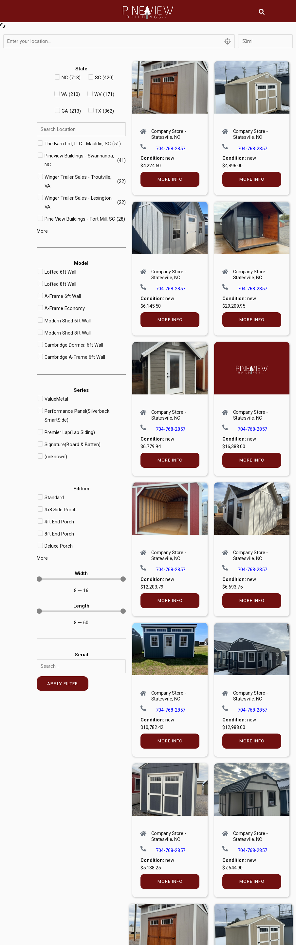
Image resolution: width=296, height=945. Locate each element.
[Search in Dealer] (81, 129)
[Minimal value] (81, 579)
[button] (261, 11)
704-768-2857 (170, 149)
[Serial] (81, 666)
